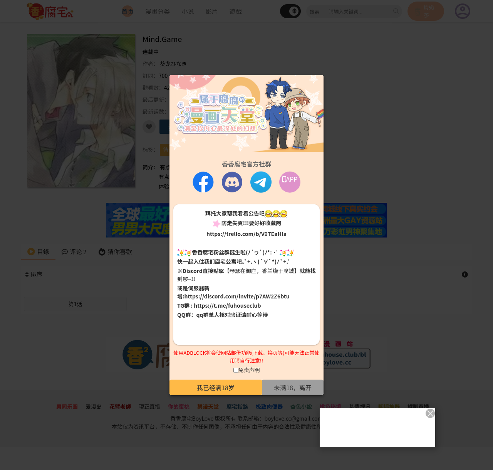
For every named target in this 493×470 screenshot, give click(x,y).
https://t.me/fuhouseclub (227, 305)
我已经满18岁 (216, 387)
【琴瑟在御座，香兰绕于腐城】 (262, 271)
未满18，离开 (293, 387)
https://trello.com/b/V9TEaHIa (246, 233)
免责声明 (249, 370)
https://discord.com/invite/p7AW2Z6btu (237, 296)
